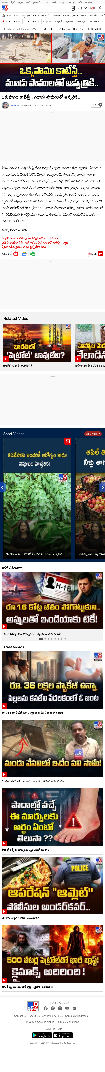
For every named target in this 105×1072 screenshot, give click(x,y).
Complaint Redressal (76, 1016)
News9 (5, 2)
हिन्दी (13, 2)
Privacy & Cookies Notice (40, 1022)
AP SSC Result (13, 21)
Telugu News (8, 29)
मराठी (28, 2)
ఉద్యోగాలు (47, 21)
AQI (85, 8)
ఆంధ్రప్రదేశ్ (46, 15)
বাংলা (45, 2)
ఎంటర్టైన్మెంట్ (25, 15)
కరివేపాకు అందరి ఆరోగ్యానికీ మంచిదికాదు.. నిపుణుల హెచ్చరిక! (34, 554)
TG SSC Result (32, 21)
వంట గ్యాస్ (81, 21)
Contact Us (20, 1016)
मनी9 (80, 2)
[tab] (41, 639)
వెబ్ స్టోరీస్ (93, 15)
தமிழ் (61, 2)
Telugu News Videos (29, 29)
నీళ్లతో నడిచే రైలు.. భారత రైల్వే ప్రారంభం (24, 247)
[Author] (5, 105)
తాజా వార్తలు (12, 15)
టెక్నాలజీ (58, 21)
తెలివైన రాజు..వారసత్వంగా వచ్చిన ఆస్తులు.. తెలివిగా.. (31, 238)
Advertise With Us (52, 1016)
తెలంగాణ (57, 15)
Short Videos (13, 433)
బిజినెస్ (84, 15)
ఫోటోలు (75, 15)
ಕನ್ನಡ (20, 2)
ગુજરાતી (36, 2)
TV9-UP (88, 2)
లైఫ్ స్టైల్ (66, 15)
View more (93, 433)
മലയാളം (70, 2)
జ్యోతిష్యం (69, 21)
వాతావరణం (94, 21)
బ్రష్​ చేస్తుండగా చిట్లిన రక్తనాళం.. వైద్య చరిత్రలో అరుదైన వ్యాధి (35, 242)
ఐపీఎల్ (36, 15)
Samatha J (15, 105)
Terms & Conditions (68, 1022)
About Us (34, 1016)
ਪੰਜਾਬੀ (53, 2)
